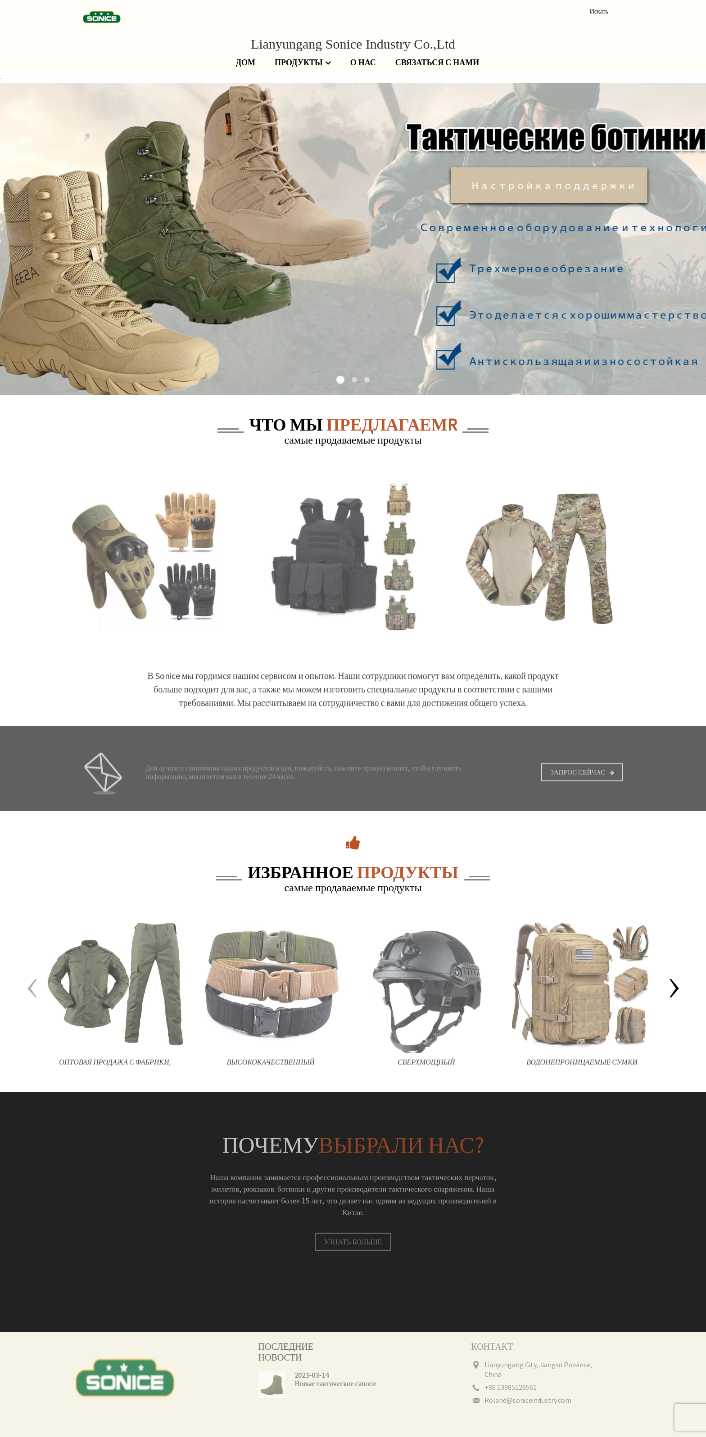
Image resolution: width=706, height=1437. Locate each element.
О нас (363, 62)
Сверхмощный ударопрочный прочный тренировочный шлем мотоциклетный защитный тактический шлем (426, 1072)
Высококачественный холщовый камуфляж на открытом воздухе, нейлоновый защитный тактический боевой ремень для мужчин (270, 1072)
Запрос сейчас (577, 780)
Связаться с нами (437, 62)
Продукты (303, 62)
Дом (245, 62)
